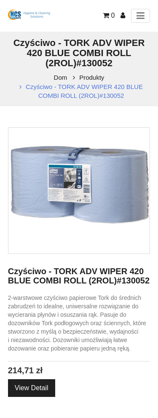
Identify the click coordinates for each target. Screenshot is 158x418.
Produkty (91, 77)
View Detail (31, 387)
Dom (60, 77)
